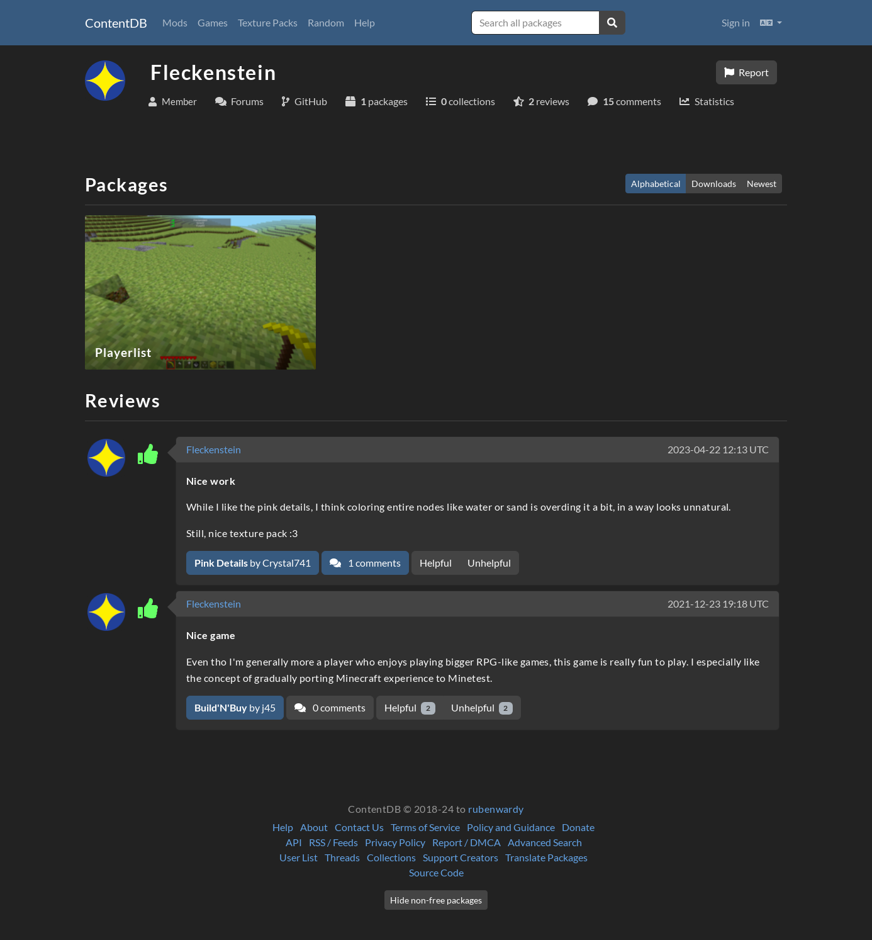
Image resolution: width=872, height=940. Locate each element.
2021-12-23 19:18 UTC (718, 603)
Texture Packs (268, 22)
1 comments (365, 563)
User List (298, 857)
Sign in (736, 22)
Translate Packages (546, 857)
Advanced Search (545, 842)
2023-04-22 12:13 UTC (718, 449)
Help (364, 22)
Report (746, 72)
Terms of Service (425, 827)
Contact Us (359, 827)
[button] (771, 22)
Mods (174, 22)
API (294, 842)
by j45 (235, 707)
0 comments (330, 707)
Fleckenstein (213, 449)
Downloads (713, 183)
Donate (578, 827)
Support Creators (460, 857)
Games (213, 22)
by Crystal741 (252, 563)
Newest (761, 183)
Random (326, 22)
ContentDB (116, 22)
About (314, 827)
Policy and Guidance (511, 827)
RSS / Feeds (333, 842)
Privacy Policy (395, 842)
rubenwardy (496, 809)
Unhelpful (489, 563)
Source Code (436, 872)
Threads (342, 857)
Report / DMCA (466, 842)
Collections (391, 857)
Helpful (436, 563)
